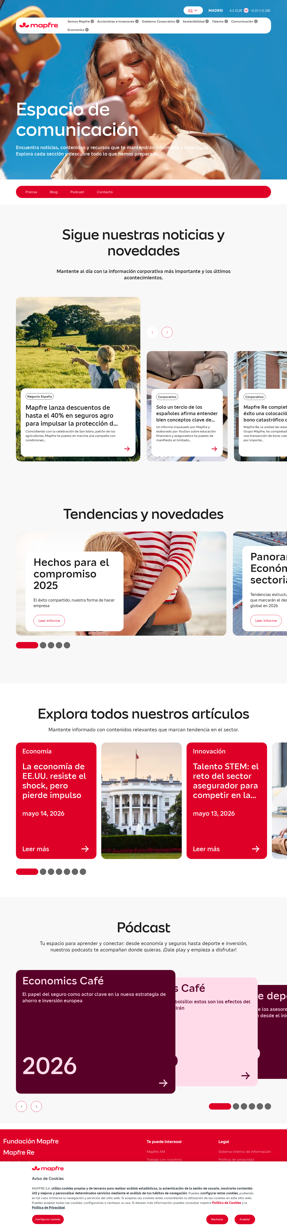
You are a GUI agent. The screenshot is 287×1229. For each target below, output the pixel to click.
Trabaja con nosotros (164, 1159)
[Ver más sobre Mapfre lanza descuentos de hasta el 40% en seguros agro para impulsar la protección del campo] (127, 449)
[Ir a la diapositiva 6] (268, 1106)
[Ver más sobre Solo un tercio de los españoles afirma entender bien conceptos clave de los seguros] (214, 449)
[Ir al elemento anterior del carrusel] (21, 1106)
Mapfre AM (156, 1151)
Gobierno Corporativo (161, 21)
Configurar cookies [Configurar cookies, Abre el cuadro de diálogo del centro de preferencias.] (48, 1219)
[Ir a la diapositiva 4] (252, 1106)
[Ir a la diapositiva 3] (244, 1106)
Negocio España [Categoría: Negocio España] (39, 396)
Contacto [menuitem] (105, 192)
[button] (27, 645)
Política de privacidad (236, 1159)
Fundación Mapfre (31, 1141)
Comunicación (244, 21)
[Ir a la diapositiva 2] (236, 1106)
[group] (56, 801)
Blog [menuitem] (54, 192)
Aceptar (245, 1219)
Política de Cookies (226, 1203)
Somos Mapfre (81, 21)
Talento (220, 21)
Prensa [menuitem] (31, 192)
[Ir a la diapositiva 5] (260, 1106)
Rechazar (217, 1219)
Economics (78, 30)
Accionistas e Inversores (118, 21)
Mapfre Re (18, 1152)
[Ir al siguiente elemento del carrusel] (36, 1106)
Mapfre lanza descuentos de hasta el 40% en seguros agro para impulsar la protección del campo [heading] (72, 415)
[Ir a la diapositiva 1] (220, 1106)
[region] (143, 809)
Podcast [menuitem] (77, 192)
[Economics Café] (95, 1032)
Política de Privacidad (48, 1207)
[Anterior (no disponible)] (152, 332)
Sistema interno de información (244, 1151)
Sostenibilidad (196, 21)
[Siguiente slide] (167, 332)
